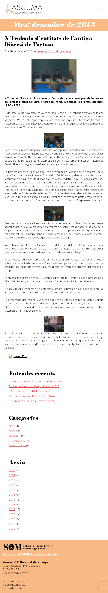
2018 (12, 485)
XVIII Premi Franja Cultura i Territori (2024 (32, 396)
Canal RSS (20, 356)
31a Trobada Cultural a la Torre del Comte (32, 401)
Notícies (13, 435)
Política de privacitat (14, 584)
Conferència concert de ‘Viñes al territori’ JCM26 (35, 381)
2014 (12, 504)
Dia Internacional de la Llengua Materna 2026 (34, 386)
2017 (12, 490)
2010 (12, 524)
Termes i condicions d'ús (16, 581)
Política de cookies (13, 588)
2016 (12, 494)
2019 (12, 480)
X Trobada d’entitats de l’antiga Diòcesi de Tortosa (48, 41)
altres (12, 426)
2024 (12, 475)
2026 (12, 470)
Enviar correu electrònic (16, 573)
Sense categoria (18, 445)
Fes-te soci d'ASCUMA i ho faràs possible (30, 554)
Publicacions (18, 440)
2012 (12, 514)
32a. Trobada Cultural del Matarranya (29, 391)
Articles (13, 430)
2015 (12, 499)
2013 (12, 509)
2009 (12, 528)
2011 (12, 519)
